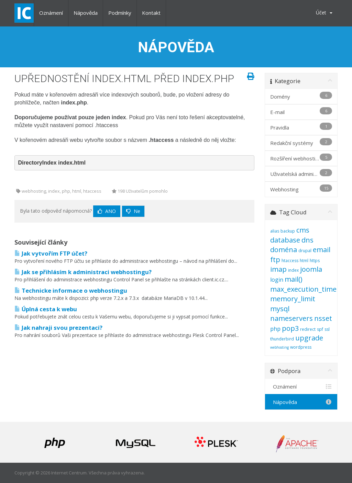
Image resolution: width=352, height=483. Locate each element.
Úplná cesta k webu (45, 309)
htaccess (290, 260)
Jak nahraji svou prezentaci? (58, 328)
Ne (133, 211)
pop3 (290, 328)
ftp (275, 259)
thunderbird (282, 339)
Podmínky (119, 12)
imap (278, 269)
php (275, 329)
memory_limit (292, 298)
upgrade (309, 337)
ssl (327, 329)
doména (283, 249)
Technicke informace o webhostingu (70, 290)
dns (307, 240)
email (321, 249)
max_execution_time (303, 289)
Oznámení (51, 12)
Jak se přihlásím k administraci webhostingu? (83, 272)
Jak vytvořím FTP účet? (50, 253)
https (315, 260)
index (293, 270)
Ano (107, 211)
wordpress (300, 347)
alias (274, 231)
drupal (304, 251)
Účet (324, 12)
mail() (293, 279)
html (304, 260)
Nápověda (86, 12)
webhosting (279, 347)
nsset (323, 318)
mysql (279, 308)
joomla (311, 269)
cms (302, 230)
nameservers (291, 318)
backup (287, 231)
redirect (308, 329)
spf (320, 329)
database (285, 240)
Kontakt (151, 12)
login (276, 279)
